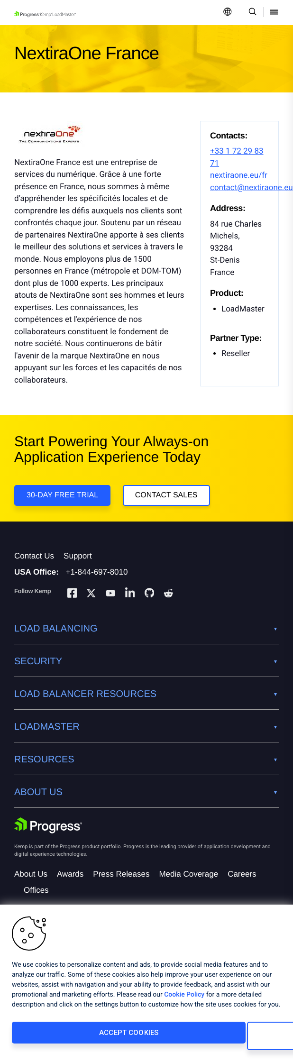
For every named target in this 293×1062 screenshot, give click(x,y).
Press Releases (121, 886)
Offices (36, 902)
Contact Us (34, 568)
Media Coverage (188, 886)
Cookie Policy (184, 1001)
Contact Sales (170, 499)
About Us (30, 886)
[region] (146, 986)
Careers (242, 886)
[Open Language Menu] (227, 12)
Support (78, 568)
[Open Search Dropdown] (251, 12)
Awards (70, 886)
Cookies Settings (209, 1039)
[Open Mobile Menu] (274, 12)
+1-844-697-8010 (97, 584)
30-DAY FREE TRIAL (62, 499)
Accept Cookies (74, 1039)
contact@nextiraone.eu (251, 187)
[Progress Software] (48, 838)
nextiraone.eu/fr (238, 175)
